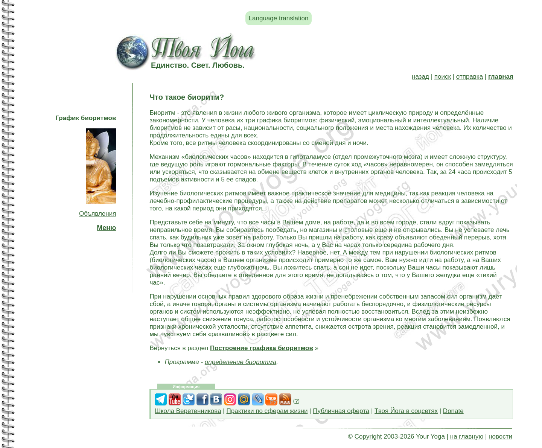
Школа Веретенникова (188, 410)
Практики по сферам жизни (267, 410)
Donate (453, 410)
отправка (469, 76)
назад (420, 76)
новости (500, 436)
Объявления (97, 213)
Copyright (368, 436)
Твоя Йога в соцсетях (406, 410)
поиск (442, 76)
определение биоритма (240, 362)
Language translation (279, 18)
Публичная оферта (341, 410)
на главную (466, 436)
